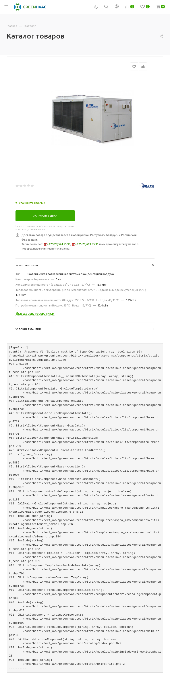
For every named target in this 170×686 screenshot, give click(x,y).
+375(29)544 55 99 (58, 244)
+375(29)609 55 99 (87, 244)
